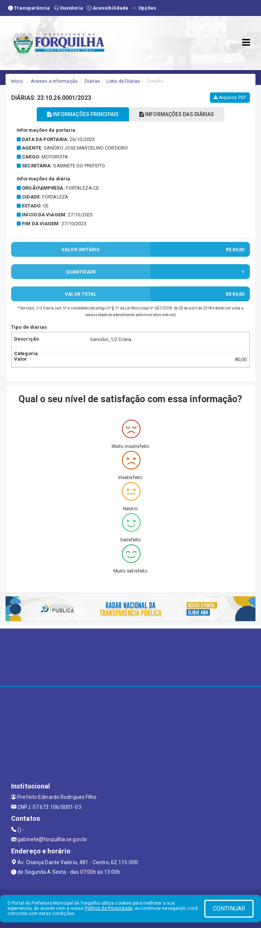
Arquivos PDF (230, 97)
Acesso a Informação (54, 81)
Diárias (92, 81)
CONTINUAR (229, 908)
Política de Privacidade (108, 908)
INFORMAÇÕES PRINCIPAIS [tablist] (83, 114)
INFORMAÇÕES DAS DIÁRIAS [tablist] (176, 114)
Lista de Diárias (123, 81)
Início (17, 81)
